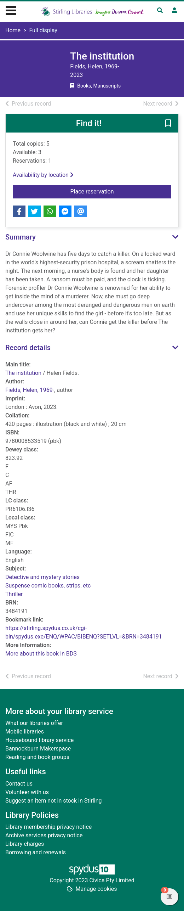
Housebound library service (39, 740)
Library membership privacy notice (48, 826)
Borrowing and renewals (35, 852)
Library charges (24, 843)
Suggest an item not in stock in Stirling (53, 800)
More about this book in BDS (41, 653)
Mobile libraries (24, 731)
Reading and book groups (37, 757)
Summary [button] (20, 237)
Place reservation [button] (114, 191)
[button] (168, 123)
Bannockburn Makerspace (38, 748)
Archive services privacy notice (43, 835)
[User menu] (174, 10)
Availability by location (43, 174)
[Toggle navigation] (11, 9)
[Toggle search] (160, 10)
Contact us (19, 783)
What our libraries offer (34, 723)
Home (13, 30)
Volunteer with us (27, 792)
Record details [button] (28, 347)
